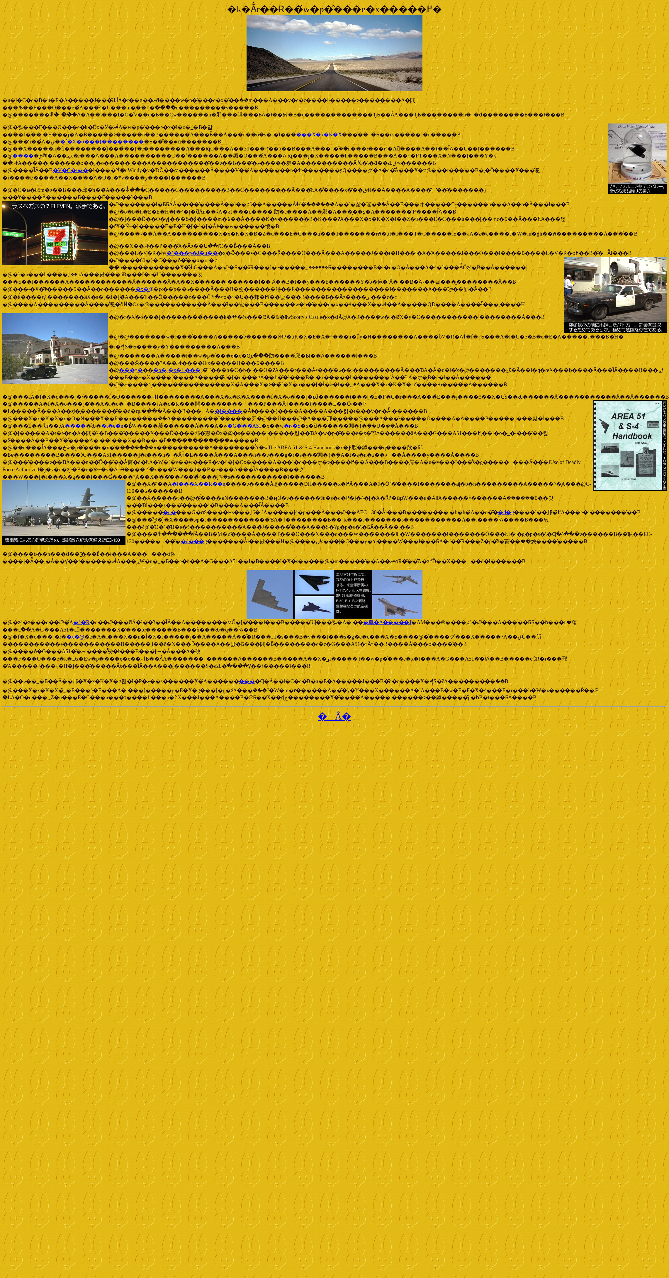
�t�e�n (112, 426)
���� (23, 156)
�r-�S (292, 426)
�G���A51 (244, 426)
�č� (169, 512)
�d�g (506, 512)
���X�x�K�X (319, 135)
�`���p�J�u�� (192, 253)
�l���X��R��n (198, 484)
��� (247, 681)
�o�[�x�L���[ (177, 370)
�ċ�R (81, 622)
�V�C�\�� (70, 170)
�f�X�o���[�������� (102, 142)
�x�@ (144, 289)
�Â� (334, 716)
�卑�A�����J (387, 622)
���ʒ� (131, 370)
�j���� (228, 411)
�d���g (194, 541)
